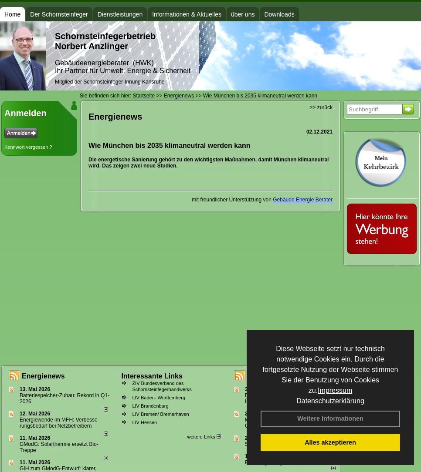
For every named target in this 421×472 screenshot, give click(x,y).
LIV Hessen (144, 422)
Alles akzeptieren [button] (330, 442)
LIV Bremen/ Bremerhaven (160, 414)
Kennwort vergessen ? (28, 147)
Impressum (335, 390)
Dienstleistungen (120, 14)
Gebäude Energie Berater (303, 200)
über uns (243, 14)
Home (12, 14)
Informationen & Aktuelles (186, 14)
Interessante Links (152, 376)
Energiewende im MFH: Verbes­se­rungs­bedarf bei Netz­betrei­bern (59, 423)
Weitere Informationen (330, 418)
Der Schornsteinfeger (59, 14)
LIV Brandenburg (150, 405)
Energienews (43, 376)
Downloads (279, 14)
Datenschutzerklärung (330, 401)
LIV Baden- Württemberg (158, 397)
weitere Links (204, 436)
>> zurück (321, 107)
